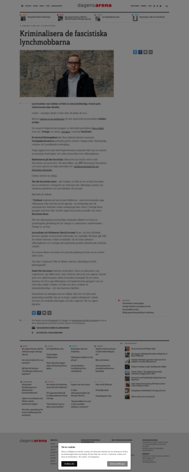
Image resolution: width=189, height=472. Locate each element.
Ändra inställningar (117, 464)
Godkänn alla (69, 464)
